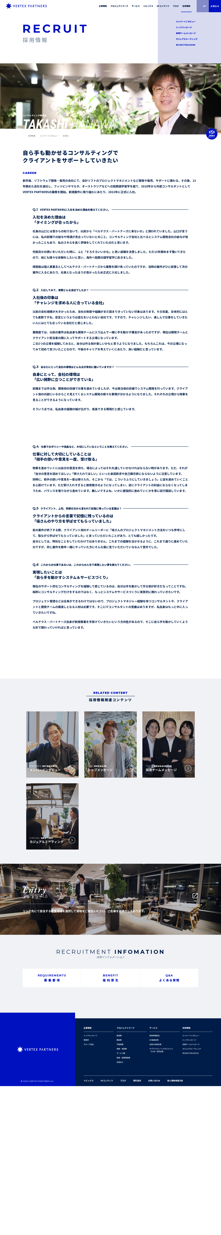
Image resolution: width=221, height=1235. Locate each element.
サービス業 (121, 1202)
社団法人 (120, 1211)
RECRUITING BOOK (185, 45)
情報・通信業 (122, 1197)
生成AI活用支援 (155, 1193)
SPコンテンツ (107, 1229)
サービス (153, 1176)
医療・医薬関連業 (123, 1206)
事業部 (86, 1189)
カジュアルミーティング (186, 39)
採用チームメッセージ (186, 33)
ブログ (123, 1229)
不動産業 (120, 1193)
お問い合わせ (154, 1229)
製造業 (119, 1184)
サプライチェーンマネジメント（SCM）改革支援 (161, 1198)
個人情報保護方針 (175, 1229)
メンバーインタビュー (186, 21)
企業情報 (88, 1176)
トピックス (89, 1229)
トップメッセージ (184, 27)
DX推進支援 (154, 1189)
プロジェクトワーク (125, 1176)
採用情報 (186, 1176)
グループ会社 (89, 1193)
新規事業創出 (154, 1184)
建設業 (119, 1189)
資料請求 (137, 1229)
